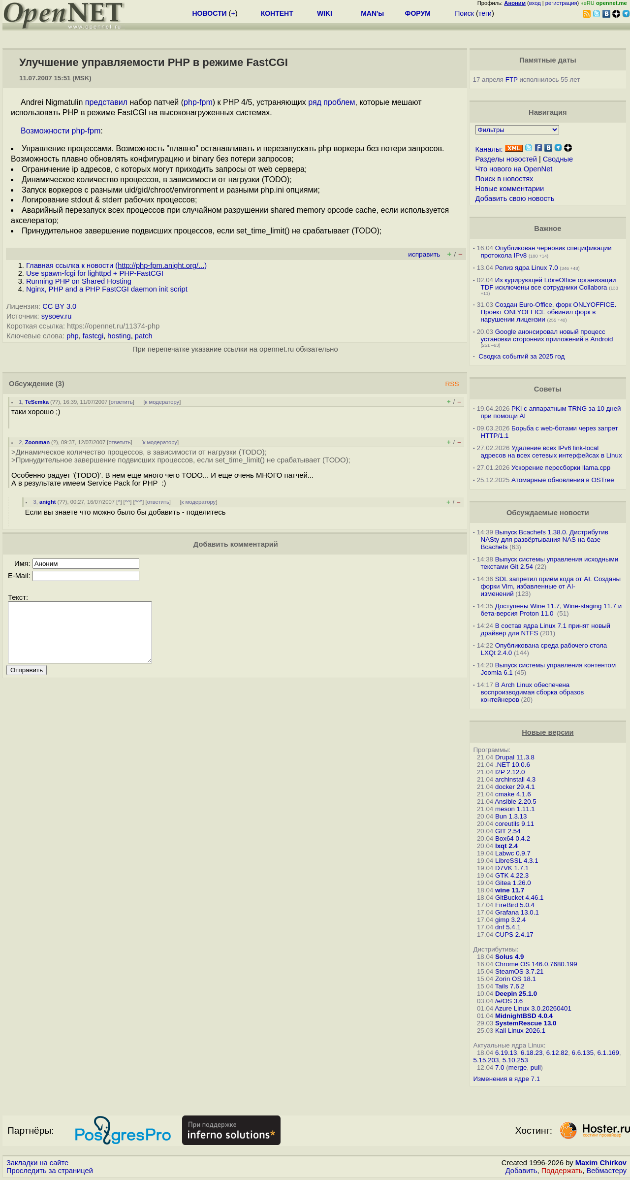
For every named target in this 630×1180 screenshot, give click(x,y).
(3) (60, 384)
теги (485, 13)
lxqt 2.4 (506, 846)
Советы (548, 389)
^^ (127, 502)
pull (536, 1067)
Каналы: (489, 149)
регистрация (561, 3)
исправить (424, 254)
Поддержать (562, 1171)
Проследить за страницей (49, 1171)
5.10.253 (515, 1060)
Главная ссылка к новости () (116, 265)
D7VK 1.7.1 (512, 868)
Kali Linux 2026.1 (520, 1030)
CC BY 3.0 (59, 306)
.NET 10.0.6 (512, 764)
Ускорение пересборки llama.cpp (560, 467)
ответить (122, 402)
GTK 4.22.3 (512, 875)
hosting (118, 336)
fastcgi (93, 336)
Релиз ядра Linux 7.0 (526, 267)
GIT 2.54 (508, 831)
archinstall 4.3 (515, 779)
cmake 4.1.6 (513, 794)
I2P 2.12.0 (510, 772)
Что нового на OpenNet (514, 169)
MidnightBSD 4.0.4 (524, 1015)
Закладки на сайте (37, 1163)
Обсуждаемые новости (547, 513)
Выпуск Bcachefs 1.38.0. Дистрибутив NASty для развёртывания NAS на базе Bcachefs (544, 539)
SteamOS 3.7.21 (519, 971)
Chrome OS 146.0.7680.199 (536, 964)
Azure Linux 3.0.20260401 (533, 1008)
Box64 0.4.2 (512, 838)
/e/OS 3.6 (509, 1001)
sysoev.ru (56, 316)
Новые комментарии (509, 189)
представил (106, 102)
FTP (511, 79)
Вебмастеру (607, 1171)
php (72, 336)
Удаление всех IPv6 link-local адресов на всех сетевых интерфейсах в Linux (551, 451)
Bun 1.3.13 (511, 816)
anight (47, 502)
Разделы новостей (506, 159)
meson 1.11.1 (515, 809)
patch (144, 336)
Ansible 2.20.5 (515, 801)
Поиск (464, 13)
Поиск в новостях (504, 179)
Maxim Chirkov (601, 1163)
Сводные (558, 159)
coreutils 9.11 (514, 823)
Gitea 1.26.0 (513, 882)
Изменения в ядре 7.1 (506, 1078)
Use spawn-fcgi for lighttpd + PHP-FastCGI (94, 273)
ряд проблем (331, 102)
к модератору (162, 402)
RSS (452, 384)
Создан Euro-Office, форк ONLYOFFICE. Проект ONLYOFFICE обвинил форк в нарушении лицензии (549, 312)
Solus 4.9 (509, 956)
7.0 (499, 1067)
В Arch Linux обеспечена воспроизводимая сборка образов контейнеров (532, 692)
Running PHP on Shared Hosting (78, 281)
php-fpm (198, 102)
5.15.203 (486, 1060)
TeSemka (37, 402)
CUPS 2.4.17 (514, 934)
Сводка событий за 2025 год (521, 356)
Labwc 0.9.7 (513, 853)
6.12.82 (557, 1052)
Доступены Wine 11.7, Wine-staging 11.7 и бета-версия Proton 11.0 (551, 609)
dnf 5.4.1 (508, 927)
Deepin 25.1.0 (516, 993)
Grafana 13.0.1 (517, 912)
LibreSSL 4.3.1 (516, 860)
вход (535, 3)
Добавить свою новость (515, 198)
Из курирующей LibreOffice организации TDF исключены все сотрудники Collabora (548, 283)
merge (517, 1067)
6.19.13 (506, 1052)
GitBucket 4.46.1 (519, 897)
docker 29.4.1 (515, 786)
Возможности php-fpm (60, 131)
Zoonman (37, 442)
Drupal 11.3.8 (515, 757)
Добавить (521, 1171)
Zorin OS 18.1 (515, 979)
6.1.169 (608, 1052)
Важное (547, 228)
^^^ (139, 502)
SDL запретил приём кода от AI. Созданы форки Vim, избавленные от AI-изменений (551, 586)
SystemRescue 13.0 (525, 1023)
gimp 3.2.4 (510, 919)
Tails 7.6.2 (510, 986)
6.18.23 (531, 1052)
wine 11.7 (509, 890)
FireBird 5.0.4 (515, 905)
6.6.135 (583, 1052)
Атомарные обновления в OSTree (562, 480)
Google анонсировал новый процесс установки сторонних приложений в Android (547, 335)
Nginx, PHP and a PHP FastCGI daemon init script (107, 289)
